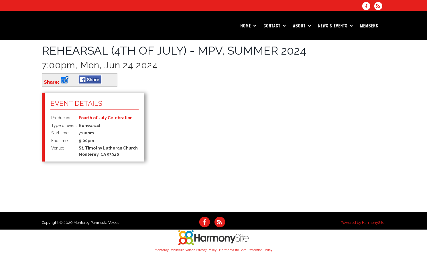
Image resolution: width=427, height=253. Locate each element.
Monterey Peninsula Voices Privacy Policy (186, 250)
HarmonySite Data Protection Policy (245, 250)
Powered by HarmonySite (362, 222)
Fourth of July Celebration (106, 117)
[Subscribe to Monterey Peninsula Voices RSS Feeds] (379, 6)
